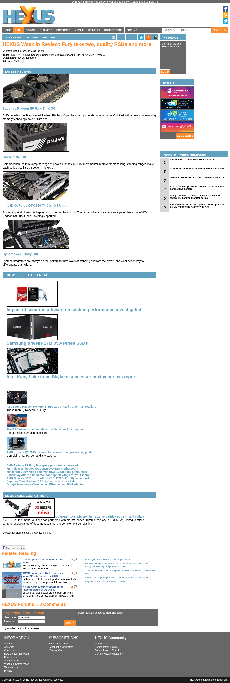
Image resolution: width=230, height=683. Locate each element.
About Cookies (12, 660)
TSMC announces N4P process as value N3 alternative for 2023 (43, 575)
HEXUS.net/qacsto (27, 57)
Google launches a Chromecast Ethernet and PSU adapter (45, 484)
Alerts (59, 643)
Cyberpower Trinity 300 (20, 254)
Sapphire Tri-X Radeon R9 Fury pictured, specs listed (42, 481)
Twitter (67, 643)
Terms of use (11, 667)
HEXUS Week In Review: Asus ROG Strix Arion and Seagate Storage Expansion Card (116, 565)
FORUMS (132, 30)
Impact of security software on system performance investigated (74, 309)
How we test (10, 657)
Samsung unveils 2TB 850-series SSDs (47, 343)
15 (72, 586)
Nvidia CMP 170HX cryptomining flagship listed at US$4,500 (43, 588)
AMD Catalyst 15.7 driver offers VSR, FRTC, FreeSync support (48, 478)
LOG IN (165, 72)
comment (34, 628)
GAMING (31, 30)
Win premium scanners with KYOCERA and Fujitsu (99, 516)
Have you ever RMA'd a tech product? (108, 559)
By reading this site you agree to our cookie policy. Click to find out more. (113, 1)
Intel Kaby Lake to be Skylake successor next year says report (72, 376)
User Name (10, 617)
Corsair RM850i (14, 157)
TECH (18, 30)
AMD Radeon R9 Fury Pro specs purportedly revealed (42, 465)
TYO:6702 (88, 55)
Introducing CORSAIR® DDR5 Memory (192, 159)
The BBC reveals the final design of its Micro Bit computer (45, 429)
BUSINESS (46, 30)
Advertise (9, 647)
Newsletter (67, 647)
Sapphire (36, 55)
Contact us (10, 650)
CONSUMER (63, 30)
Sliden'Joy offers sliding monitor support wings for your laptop (48, 475)
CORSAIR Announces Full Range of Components (198, 168)
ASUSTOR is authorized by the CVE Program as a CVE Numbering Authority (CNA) (197, 205)
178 (71, 559)
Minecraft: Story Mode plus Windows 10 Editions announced (47, 471)
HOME (7, 30)
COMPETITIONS (113, 30)
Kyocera (100, 55)
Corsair (46, 55)
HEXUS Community (111, 638)
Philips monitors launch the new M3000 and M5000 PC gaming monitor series (195, 196)
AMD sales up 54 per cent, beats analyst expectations (118, 577)
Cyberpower (66, 55)
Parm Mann (12, 50)
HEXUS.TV (94, 30)
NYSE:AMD (22, 55)
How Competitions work (16, 653)
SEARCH (220, 30)
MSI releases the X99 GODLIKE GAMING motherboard (42, 468)
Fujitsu (77, 55)
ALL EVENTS (185, 135)
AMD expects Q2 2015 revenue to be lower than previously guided (50, 452)
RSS (51, 643)
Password (9, 621)
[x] (157, 1)
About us (9, 643)
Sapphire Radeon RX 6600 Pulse (105, 581)
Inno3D (55, 55)
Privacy (8, 670)
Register (111, 612)
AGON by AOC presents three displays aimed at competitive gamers (197, 187)
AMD (12, 55)
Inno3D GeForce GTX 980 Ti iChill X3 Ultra (34, 205)
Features (49, 37)
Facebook (54, 647)
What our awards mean (16, 664)
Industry (32, 37)
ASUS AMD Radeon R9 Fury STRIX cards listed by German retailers (51, 406)
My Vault (15, 61)
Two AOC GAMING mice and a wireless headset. (197, 177)
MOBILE (79, 30)
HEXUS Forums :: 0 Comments (34, 604)
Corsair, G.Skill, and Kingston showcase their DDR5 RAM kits (120, 572)
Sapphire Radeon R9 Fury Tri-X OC (29, 108)
